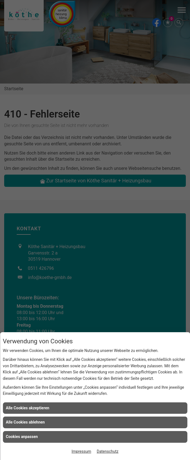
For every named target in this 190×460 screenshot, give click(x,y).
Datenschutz (108, 451)
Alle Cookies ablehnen (25, 422)
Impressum (81, 451)
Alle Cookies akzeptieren (27, 408)
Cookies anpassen (22, 436)
